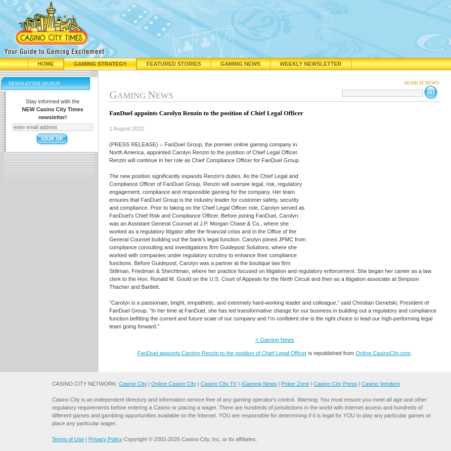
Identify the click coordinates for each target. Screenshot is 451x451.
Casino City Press (335, 384)
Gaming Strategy (100, 64)
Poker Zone (295, 384)
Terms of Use (68, 439)
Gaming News (241, 64)
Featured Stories (173, 64)
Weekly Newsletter (311, 64)
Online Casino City (173, 384)
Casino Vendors (380, 384)
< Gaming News (274, 340)
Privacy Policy (105, 439)
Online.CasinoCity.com (383, 353)
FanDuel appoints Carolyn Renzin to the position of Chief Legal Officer (222, 353)
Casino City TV (219, 384)
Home (46, 64)
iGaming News (259, 384)
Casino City (132, 384)
